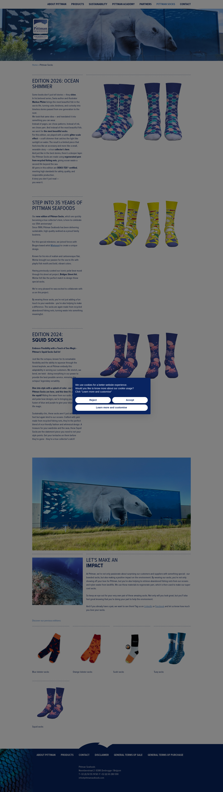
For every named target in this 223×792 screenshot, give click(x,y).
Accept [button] (130, 400)
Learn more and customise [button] (111, 407)
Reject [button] (93, 400)
